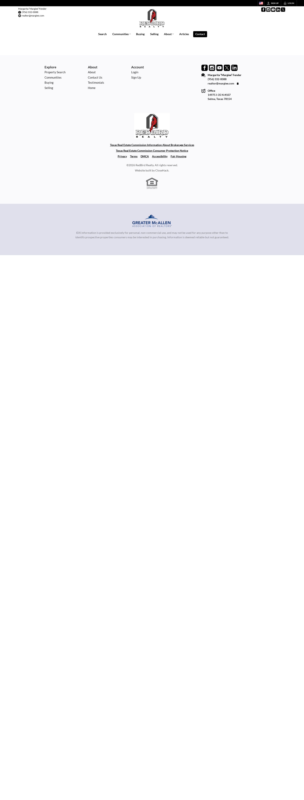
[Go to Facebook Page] (263, 9)
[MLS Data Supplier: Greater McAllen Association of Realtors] (152, 221)
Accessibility (159, 156)
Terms (133, 156)
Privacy (122, 156)
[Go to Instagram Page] (268, 9)
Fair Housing (178, 156)
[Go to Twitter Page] (283, 9)
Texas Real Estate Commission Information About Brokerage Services (152, 145)
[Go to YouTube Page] (273, 9)
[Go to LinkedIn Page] (278, 9)
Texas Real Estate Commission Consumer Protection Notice (152, 150)
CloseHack (161, 170)
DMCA (145, 156)
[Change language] (261, 3)
